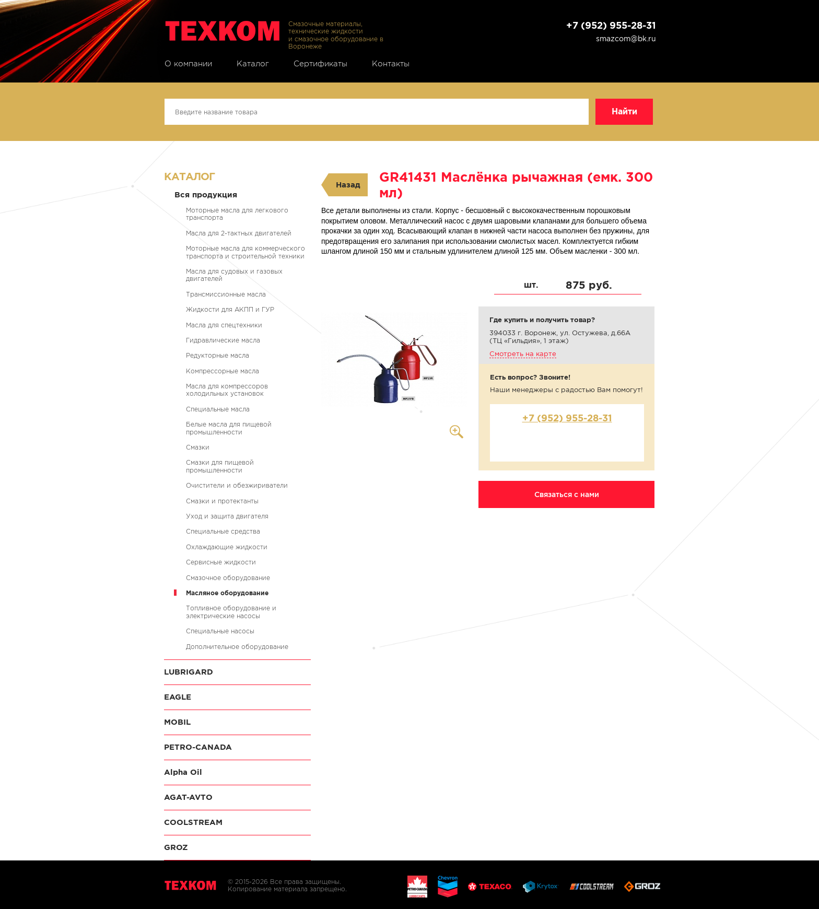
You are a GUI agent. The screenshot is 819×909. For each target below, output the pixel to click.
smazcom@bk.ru (626, 38)
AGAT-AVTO (188, 797)
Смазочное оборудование (228, 577)
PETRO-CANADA (198, 746)
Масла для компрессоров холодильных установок (227, 390)
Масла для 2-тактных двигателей (238, 233)
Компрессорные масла (222, 371)
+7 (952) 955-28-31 (611, 25)
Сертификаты (320, 64)
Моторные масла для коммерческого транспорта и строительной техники (245, 252)
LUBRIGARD (188, 671)
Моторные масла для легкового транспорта (237, 214)
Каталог (253, 64)
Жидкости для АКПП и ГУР (230, 309)
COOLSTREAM (193, 822)
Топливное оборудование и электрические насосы (231, 612)
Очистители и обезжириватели (237, 485)
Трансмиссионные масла (226, 294)
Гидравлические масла (223, 340)
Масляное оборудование (227, 592)
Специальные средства (223, 531)
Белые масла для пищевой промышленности (229, 428)
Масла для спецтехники (224, 325)
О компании (188, 64)
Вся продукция (205, 194)
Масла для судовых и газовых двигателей (234, 275)
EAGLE (177, 696)
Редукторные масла (217, 355)
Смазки (197, 447)
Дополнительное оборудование (237, 646)
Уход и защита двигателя (227, 516)
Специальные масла (218, 409)
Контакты (391, 64)
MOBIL (177, 721)
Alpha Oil (183, 772)
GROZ (176, 847)
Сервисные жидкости (221, 562)
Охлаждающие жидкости (226, 547)
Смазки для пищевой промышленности (220, 466)
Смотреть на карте (522, 354)
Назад (348, 184)
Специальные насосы (220, 631)
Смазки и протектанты (222, 501)
